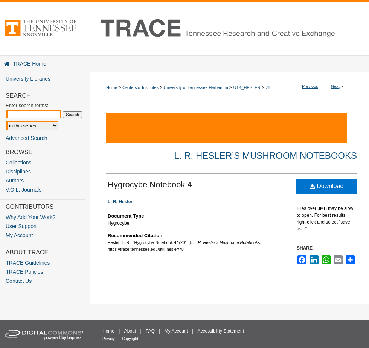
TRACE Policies (24, 272)
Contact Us (19, 281)
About (130, 331)
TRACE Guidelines (28, 263)
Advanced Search (26, 138)
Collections (18, 162)
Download (327, 186)
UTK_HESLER (246, 87)
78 (267, 87)
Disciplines (18, 172)
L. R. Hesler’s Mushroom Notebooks (265, 155)
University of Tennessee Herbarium (196, 87)
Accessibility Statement (221, 331)
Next (335, 86)
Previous (310, 86)
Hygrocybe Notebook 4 (150, 184)
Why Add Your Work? (30, 217)
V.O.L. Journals (23, 190)
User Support (21, 226)
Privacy (108, 339)
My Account (19, 235)
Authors (15, 181)
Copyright (130, 339)
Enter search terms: (27, 105)
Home (111, 87)
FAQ (150, 331)
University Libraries (28, 79)
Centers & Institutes (140, 87)
